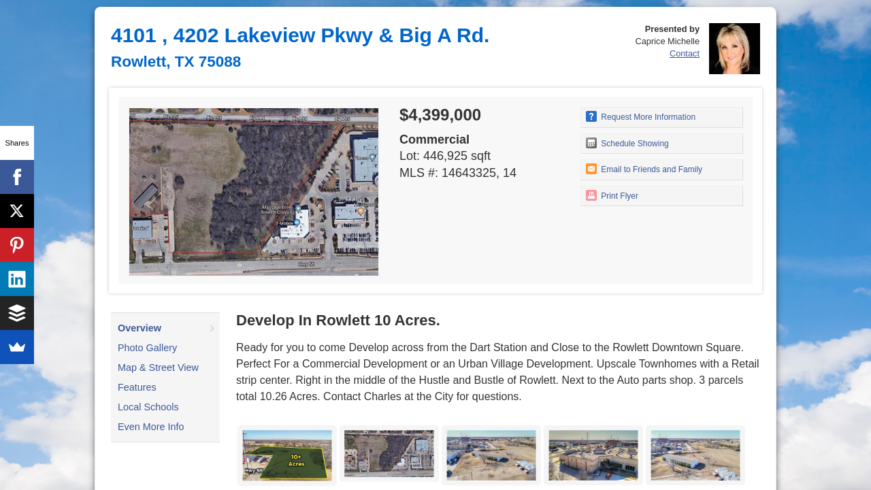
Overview (139, 328)
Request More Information (640, 116)
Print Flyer (612, 195)
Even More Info (151, 426)
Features (137, 387)
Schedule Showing (627, 142)
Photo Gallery (147, 347)
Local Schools (148, 407)
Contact (685, 53)
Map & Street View (158, 367)
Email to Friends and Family (644, 168)
